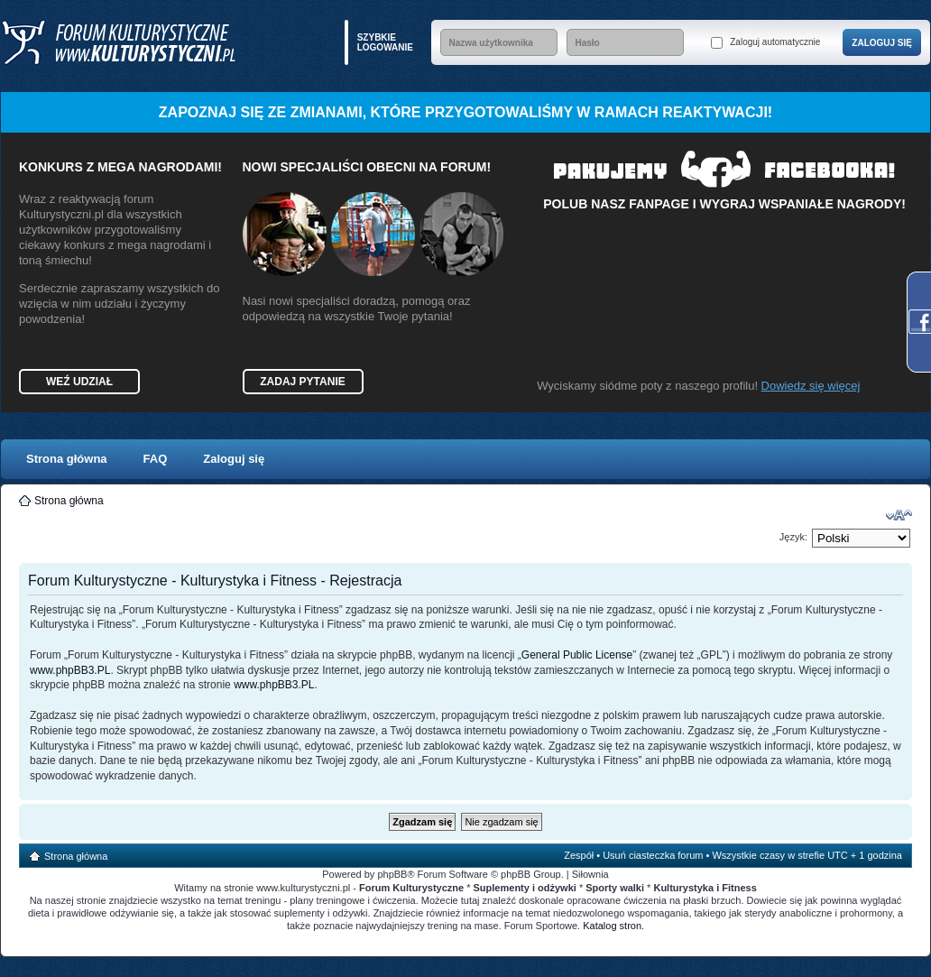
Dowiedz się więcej (811, 385)
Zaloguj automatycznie (765, 43)
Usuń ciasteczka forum (653, 855)
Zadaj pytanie (302, 381)
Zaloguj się (233, 458)
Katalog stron (612, 925)
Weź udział (79, 381)
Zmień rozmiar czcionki (899, 515)
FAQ (155, 458)
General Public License (576, 655)
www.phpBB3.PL (70, 670)
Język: (793, 536)
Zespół (579, 855)
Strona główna (66, 458)
